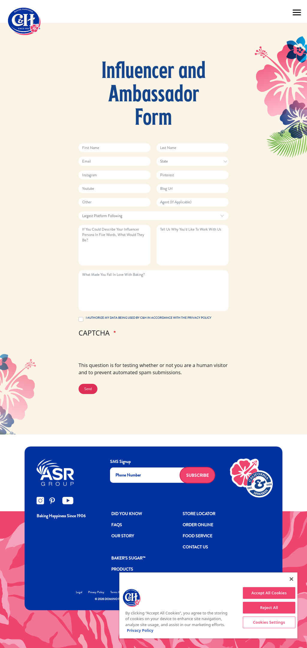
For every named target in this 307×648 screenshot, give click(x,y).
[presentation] (124, 350)
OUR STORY (122, 536)
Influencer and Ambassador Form (154, 95)
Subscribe (197, 475)
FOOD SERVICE (197, 536)
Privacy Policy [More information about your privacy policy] (140, 630)
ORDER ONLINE (198, 525)
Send (88, 389)
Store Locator (199, 514)
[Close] (291, 579)
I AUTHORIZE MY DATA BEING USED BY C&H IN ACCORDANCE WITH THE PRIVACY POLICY (148, 318)
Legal (79, 592)
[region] (208, 605)
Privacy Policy (96, 592)
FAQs (116, 525)
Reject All (269, 607)
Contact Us (195, 547)
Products (122, 569)
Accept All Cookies (269, 593)
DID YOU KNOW (126, 514)
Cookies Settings (269, 622)
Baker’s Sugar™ (128, 558)
